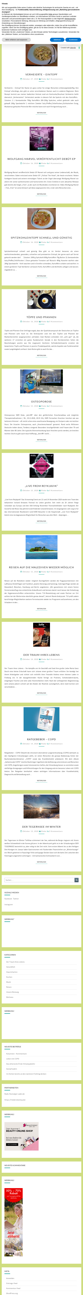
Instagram (8, 904)
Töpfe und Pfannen (41, 317)
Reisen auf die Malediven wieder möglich (41, 567)
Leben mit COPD (12, 1059)
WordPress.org (12, 1293)
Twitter (16, 899)
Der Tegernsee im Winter (41, 826)
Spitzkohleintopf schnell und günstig (41, 237)
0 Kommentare (56, 79)
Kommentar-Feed (13, 1288)
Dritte (50, 14)
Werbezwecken (70, 19)
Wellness (9, 997)
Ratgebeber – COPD (41, 739)
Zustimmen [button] (73, 40)
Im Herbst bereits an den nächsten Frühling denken (26, 1074)
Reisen (8, 987)
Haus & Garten (11, 972)
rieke (43, 79)
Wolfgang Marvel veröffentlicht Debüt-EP (41, 158)
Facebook (8, 899)
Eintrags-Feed (11, 1283)
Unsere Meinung (12, 992)
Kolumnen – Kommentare (16, 1054)
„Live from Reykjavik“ (41, 485)
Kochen (9, 977)
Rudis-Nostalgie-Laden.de (14, 1094)
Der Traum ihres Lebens (41, 654)
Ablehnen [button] (57, 40)
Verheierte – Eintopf (41, 74)
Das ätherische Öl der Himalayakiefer (20, 1064)
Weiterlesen (42, 112)
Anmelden (10, 1278)
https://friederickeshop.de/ (15, 1100)
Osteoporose (41, 401)
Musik (8, 982)
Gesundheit (10, 967)
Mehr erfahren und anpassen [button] (16, 40)
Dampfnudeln (11, 1069)
